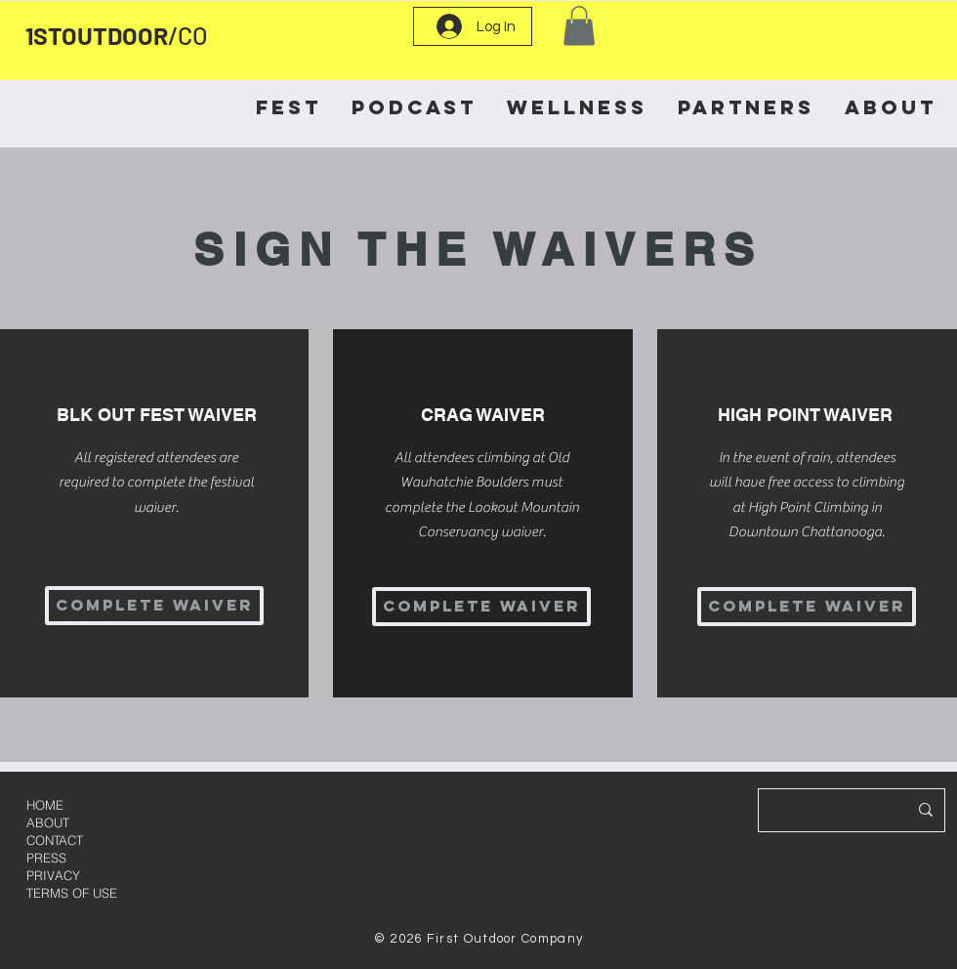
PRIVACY (53, 875)
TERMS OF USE (71, 893)
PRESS (46, 857)
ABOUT (47, 822)
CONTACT (54, 840)
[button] (579, 26)
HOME (44, 805)
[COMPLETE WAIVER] (154, 605)
